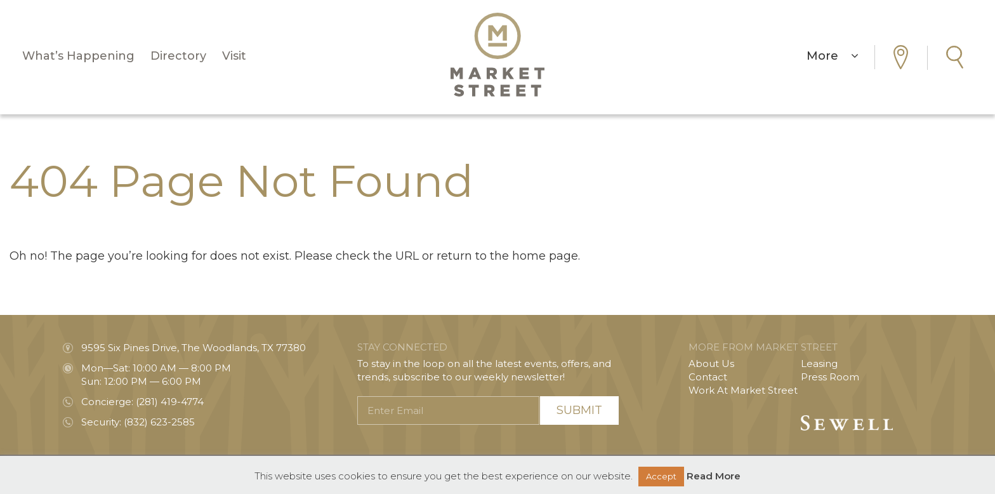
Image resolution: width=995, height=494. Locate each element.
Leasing (819, 363)
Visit (234, 56)
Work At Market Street (743, 390)
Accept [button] (661, 476)
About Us (711, 363)
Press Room (830, 377)
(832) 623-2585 (159, 422)
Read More (714, 476)
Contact (708, 377)
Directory (178, 56)
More (833, 56)
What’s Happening (78, 56)
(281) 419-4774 (170, 402)
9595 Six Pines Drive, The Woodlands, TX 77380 (193, 348)
